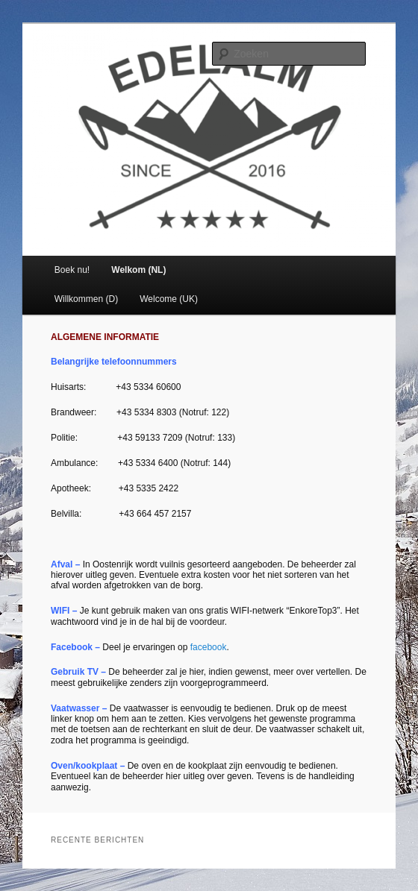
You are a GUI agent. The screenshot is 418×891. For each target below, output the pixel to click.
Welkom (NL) (138, 270)
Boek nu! (72, 270)
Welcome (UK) (169, 299)
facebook (208, 647)
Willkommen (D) (86, 299)
